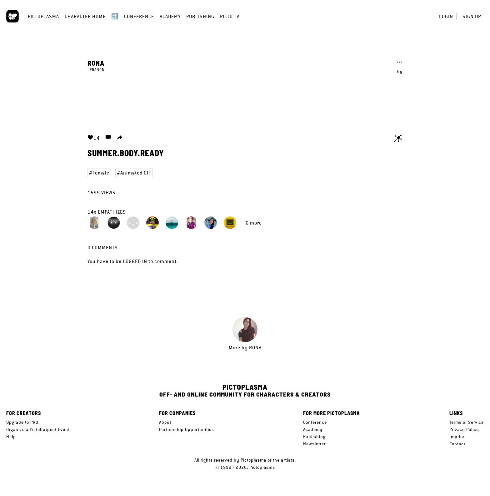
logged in (135, 261)
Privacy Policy (464, 429)
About (165, 422)
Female (100, 173)
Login (446, 16)
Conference (139, 16)
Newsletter (314, 444)
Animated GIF (135, 173)
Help (11, 436)
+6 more (252, 223)
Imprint (457, 436)
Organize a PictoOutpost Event (38, 429)
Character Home (85, 16)
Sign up (471, 16)
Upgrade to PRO (22, 422)
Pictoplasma (43, 16)
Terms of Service (466, 422)
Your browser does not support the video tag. (245, 99)
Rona (96, 63)
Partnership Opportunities (186, 429)
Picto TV (229, 16)
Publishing (200, 16)
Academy (170, 16)
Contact (457, 444)
